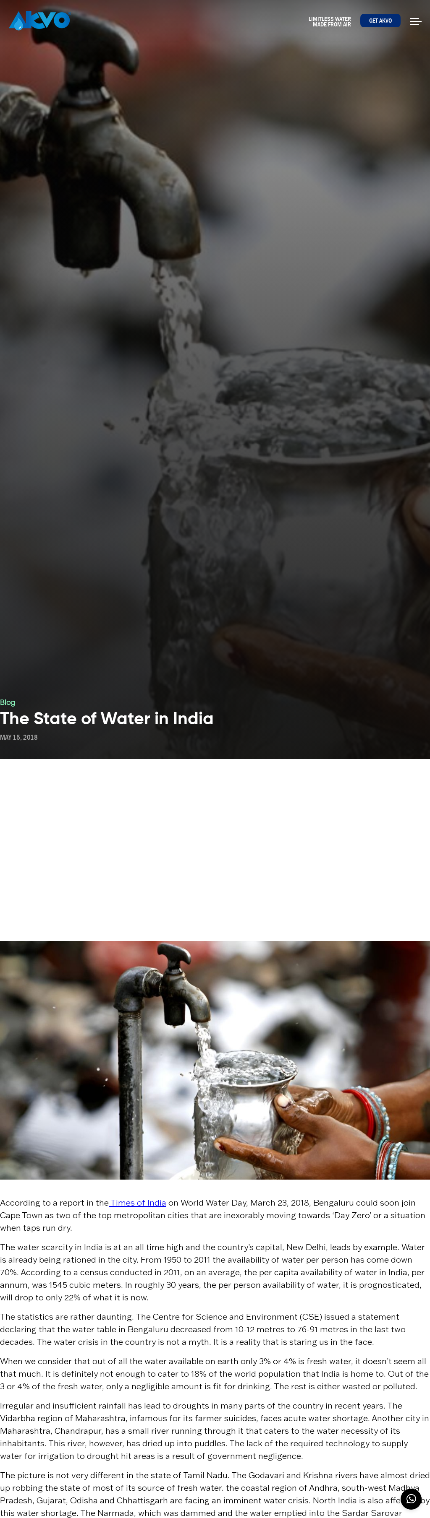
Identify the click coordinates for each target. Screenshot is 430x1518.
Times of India (137, 1203)
